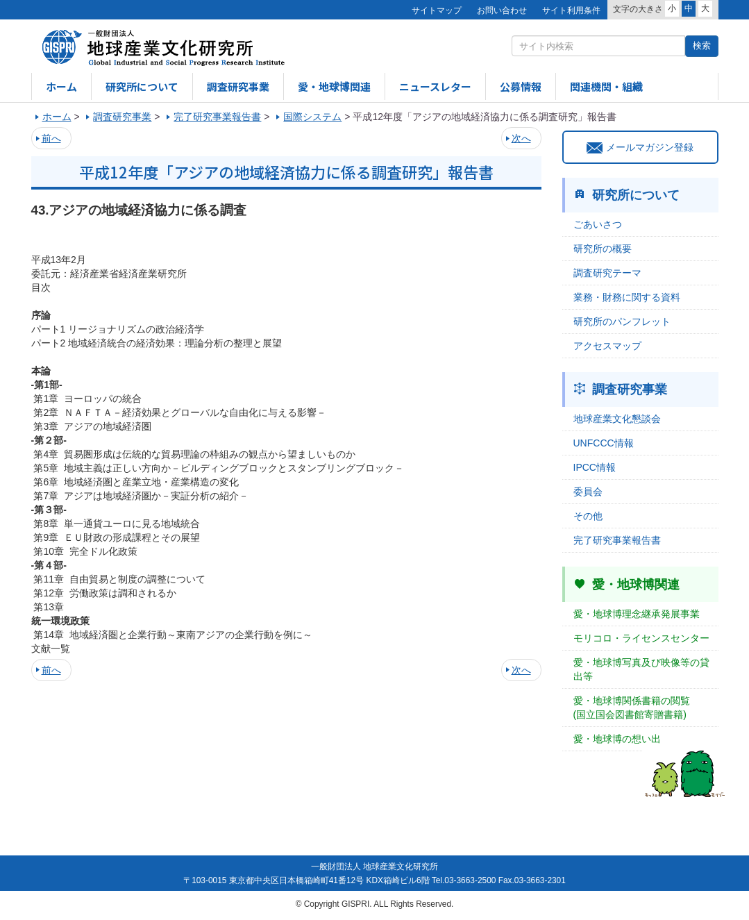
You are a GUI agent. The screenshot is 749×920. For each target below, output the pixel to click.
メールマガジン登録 (640, 147)
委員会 (588, 491)
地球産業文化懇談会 (617, 418)
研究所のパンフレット (622, 321)
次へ (521, 138)
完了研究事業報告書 (617, 540)
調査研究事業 (238, 86)
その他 (588, 515)
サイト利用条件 (571, 10)
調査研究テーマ (607, 272)
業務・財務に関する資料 (626, 297)
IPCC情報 (594, 467)
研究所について (142, 86)
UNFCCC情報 (603, 443)
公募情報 (520, 86)
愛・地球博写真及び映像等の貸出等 (641, 669)
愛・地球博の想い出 (617, 738)
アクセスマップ (607, 345)
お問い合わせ (502, 10)
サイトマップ (437, 10)
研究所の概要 (602, 248)
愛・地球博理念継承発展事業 (636, 613)
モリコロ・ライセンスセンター (641, 638)
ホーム (61, 86)
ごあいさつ (597, 224)
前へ (51, 138)
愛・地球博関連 (334, 86)
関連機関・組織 (606, 86)
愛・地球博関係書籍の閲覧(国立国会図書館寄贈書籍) (631, 707)
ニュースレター (435, 86)
